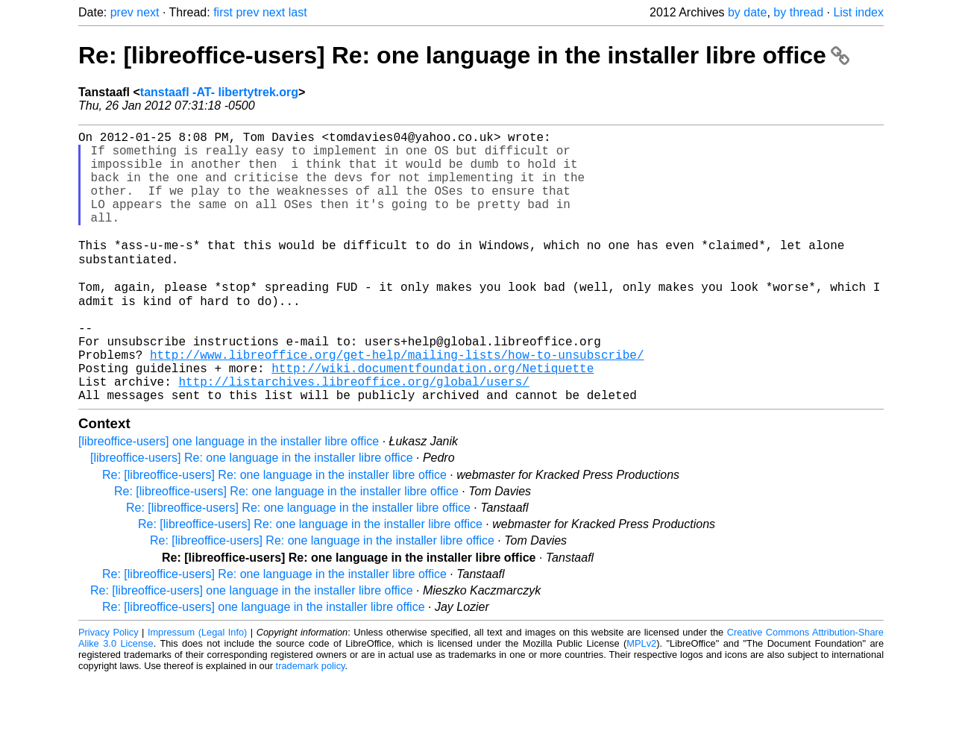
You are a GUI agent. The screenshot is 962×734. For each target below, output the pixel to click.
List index (858, 12)
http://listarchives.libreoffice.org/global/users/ (353, 435)
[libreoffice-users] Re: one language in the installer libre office (251, 514)
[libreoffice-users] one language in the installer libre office (228, 498)
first (223, 12)
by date (747, 12)
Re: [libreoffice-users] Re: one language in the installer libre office (463, 55)
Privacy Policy (108, 688)
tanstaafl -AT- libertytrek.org (219, 92)
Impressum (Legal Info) (197, 688)
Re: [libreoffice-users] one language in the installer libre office (251, 647)
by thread (798, 12)
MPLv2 (641, 700)
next (147, 12)
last (298, 12)
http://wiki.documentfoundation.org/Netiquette (432, 418)
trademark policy (310, 722)
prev (121, 12)
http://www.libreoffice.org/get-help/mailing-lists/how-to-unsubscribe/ (397, 402)
